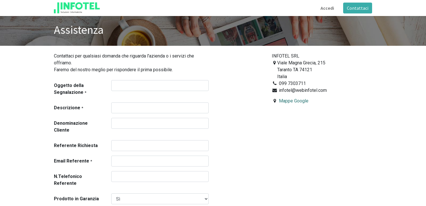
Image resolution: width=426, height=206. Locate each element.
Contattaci (357, 8)
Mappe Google (293, 101)
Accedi (327, 8)
